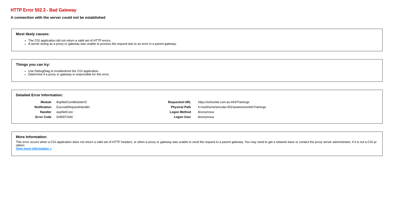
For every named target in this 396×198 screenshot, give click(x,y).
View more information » (34, 148)
